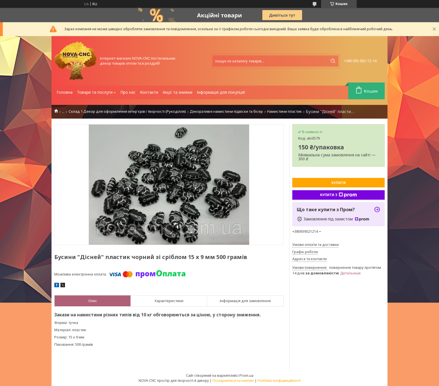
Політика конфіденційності (279, 380)
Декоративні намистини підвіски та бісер (226, 111)
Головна (65, 92)
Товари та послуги (95, 92)
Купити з (338, 194)
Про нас (128, 92)
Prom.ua (246, 375)
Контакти (149, 92)
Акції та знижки (177, 92)
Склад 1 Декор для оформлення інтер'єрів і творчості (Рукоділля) (127, 111)
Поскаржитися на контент (233, 380)
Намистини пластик (284, 111)
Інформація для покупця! (221, 92)
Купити (338, 182)
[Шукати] (332, 61)
